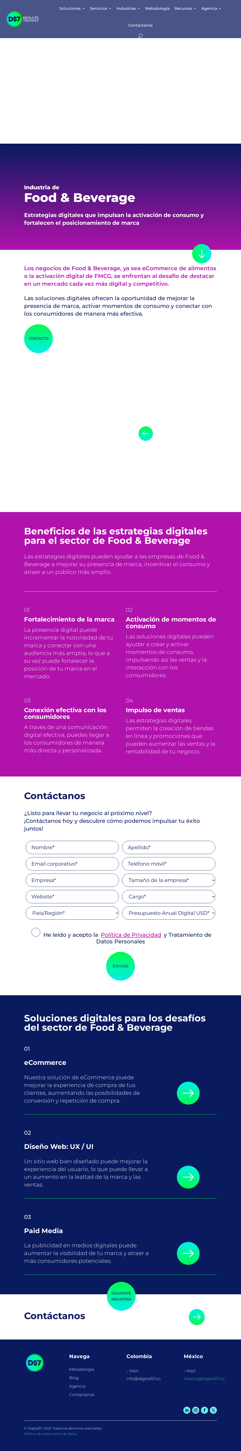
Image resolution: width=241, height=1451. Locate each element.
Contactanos (140, 25)
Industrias (126, 8)
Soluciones (70, 8)
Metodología (157, 8)
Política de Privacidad (131, 934)
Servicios (98, 8)
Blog (73, 1377)
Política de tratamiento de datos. (51, 1434)
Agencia (209, 8)
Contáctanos (81, 1394)
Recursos (183, 8)
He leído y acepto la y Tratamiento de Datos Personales (121, 938)
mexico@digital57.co (204, 1378)
